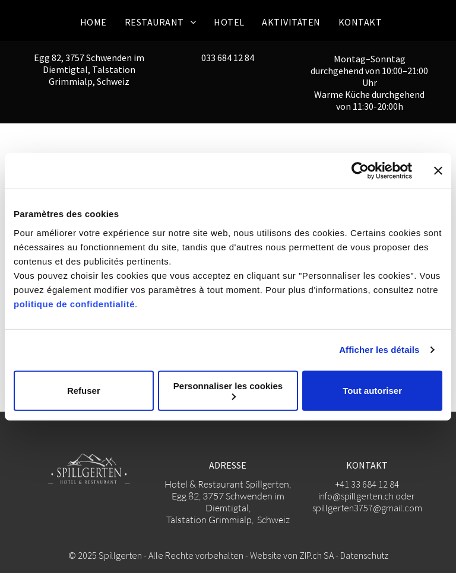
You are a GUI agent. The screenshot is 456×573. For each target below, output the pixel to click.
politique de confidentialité (74, 303)
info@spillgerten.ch (356, 496)
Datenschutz (364, 555)
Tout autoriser (372, 391)
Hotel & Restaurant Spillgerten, (227, 484)
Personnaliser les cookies (228, 390)
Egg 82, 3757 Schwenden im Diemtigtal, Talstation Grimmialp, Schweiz (89, 69)
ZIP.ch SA (316, 555)
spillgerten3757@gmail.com (367, 508)
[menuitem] (93, 22)
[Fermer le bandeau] (438, 171)
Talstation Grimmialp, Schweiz (228, 520)
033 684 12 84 (227, 57)
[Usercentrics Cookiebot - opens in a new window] (360, 171)
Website (265, 555)
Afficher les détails (379, 350)
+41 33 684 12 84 (367, 484)
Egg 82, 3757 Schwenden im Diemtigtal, (228, 502)
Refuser (83, 391)
